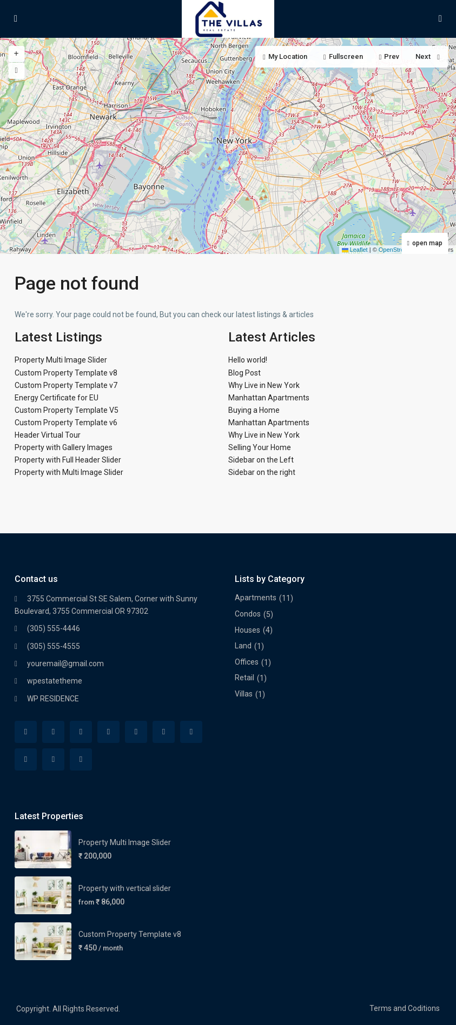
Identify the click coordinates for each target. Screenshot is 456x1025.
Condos (248, 613)
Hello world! (247, 360)
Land (243, 645)
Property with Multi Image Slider (69, 472)
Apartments (255, 597)
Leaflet (355, 249)
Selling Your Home (259, 447)
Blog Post (244, 373)
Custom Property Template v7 (66, 385)
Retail (244, 677)
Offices (247, 662)
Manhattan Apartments (268, 397)
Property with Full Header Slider (68, 459)
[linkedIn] (164, 732)
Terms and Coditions (404, 1008)
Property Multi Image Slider (61, 360)
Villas (244, 693)
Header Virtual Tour (48, 435)
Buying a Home (254, 410)
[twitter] (81, 732)
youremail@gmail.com (65, 663)
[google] (136, 732)
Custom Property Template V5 (66, 410)
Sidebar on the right (261, 472)
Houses (247, 630)
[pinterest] (26, 759)
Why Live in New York (264, 385)
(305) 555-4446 (53, 628)
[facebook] (26, 732)
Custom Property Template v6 (66, 422)
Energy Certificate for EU (56, 397)
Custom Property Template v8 (66, 373)
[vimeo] (81, 759)
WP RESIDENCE (53, 698)
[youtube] (53, 759)
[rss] (53, 732)
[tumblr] (191, 732)
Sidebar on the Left (261, 459)
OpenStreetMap (400, 249)
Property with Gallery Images (64, 447)
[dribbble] (108, 732)
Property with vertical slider (124, 888)
